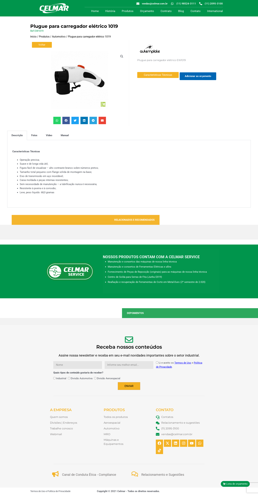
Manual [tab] (65, 135)
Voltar (42, 44)
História (110, 11)
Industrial (61, 378)
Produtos (127, 11)
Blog (181, 11)
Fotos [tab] (34, 135)
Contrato (166, 11)
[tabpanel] (129, 174)
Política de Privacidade (58, 491)
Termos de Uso (182, 362)
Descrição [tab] (17, 135)
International (215, 11)
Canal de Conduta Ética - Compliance (89, 475)
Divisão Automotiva (81, 378)
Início (33, 36)
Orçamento (147, 11)
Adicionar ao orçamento (198, 76)
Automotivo (58, 36)
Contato (196, 11)
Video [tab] (49, 135)
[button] (122, 56)
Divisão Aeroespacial (108, 378)
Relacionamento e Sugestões (162, 475)
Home (95, 11)
